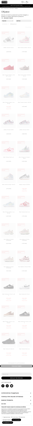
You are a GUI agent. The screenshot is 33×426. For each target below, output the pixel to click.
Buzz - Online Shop (5, 8)
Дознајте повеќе (8, 18)
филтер (24, 21)
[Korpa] (26, 2)
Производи (11, 8)
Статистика (15, 417)
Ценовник (16, 5)
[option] (16, 5)
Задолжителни (6, 417)
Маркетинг (22, 417)
